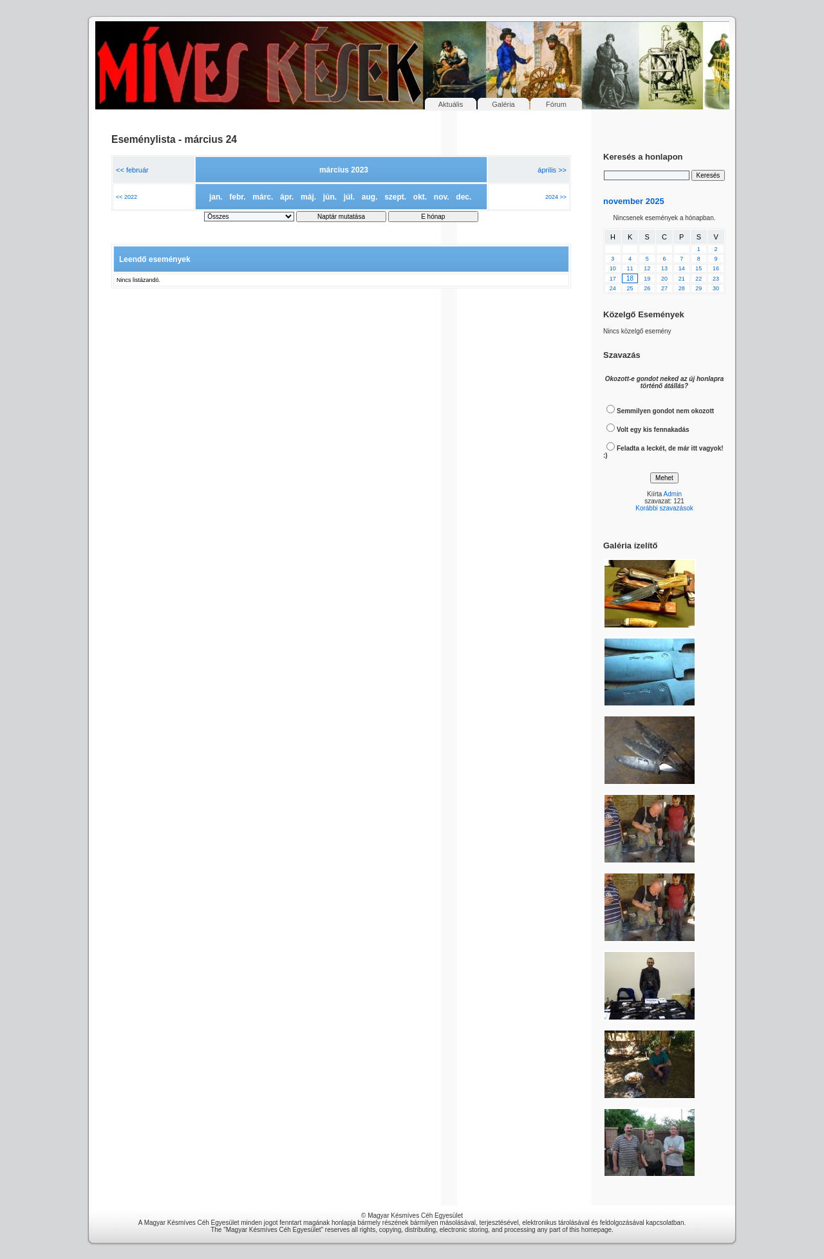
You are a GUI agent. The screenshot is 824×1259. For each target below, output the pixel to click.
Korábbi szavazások (664, 508)
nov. (441, 196)
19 (647, 278)
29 (698, 288)
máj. (308, 196)
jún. (330, 196)
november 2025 (633, 201)
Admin (673, 494)
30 (716, 288)
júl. (349, 196)
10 (613, 268)
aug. (370, 196)
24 (613, 288)
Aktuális (451, 104)
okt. (420, 196)
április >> (552, 170)
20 (664, 278)
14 (682, 268)
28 (682, 288)
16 (716, 268)
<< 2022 (126, 197)
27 (664, 288)
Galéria (503, 104)
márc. (262, 196)
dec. (463, 196)
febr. (237, 196)
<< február (132, 170)
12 (647, 268)
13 (664, 268)
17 (613, 278)
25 (630, 288)
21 (682, 278)
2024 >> (555, 197)
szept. (395, 196)
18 (629, 278)
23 (716, 278)
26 (647, 288)
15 (698, 268)
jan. (216, 196)
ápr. (287, 196)
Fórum (556, 104)
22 (698, 278)
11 (630, 268)
